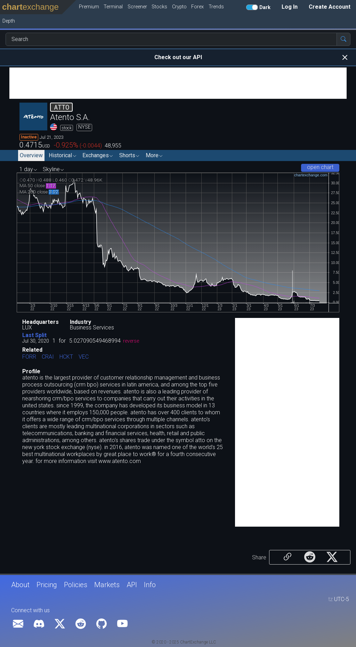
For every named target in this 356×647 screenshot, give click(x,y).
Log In (290, 6)
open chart (320, 167)
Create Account (329, 6)
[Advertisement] (178, 83)
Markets (107, 585)
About (20, 585)
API (132, 585)
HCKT (66, 357)
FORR (29, 357)
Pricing (47, 585)
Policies (75, 585)
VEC (84, 357)
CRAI (48, 357)
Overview (31, 155)
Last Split (34, 335)
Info (150, 585)
